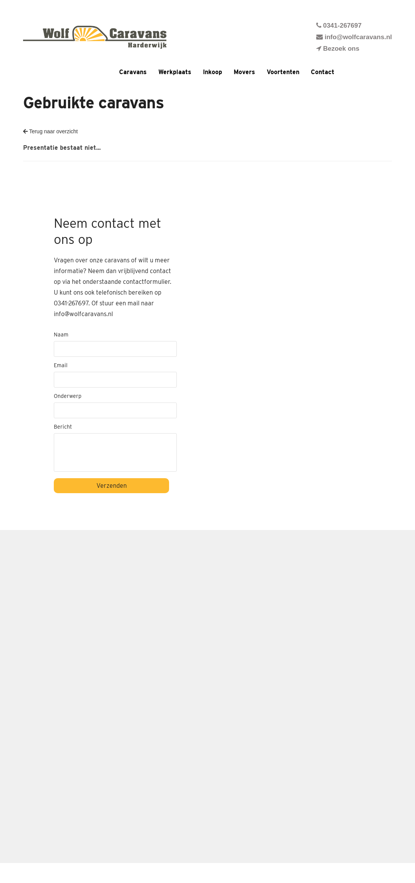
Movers (244, 72)
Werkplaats (174, 72)
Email (61, 365)
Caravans (133, 72)
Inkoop (212, 72)
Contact (322, 72)
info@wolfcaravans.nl (354, 37)
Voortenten (283, 72)
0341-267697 (339, 25)
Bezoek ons (337, 48)
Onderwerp (67, 396)
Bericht (63, 427)
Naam (61, 334)
